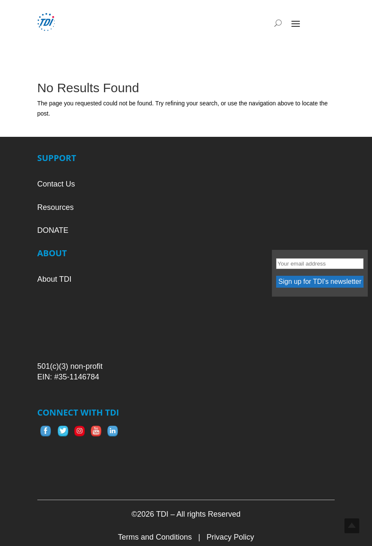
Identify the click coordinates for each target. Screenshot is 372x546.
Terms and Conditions (155, 537)
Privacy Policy (230, 537)
